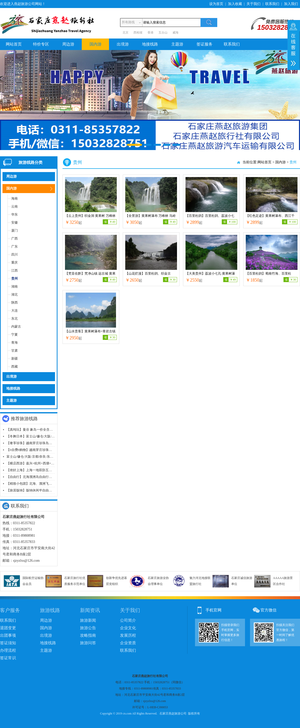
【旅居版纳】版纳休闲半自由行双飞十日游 (37, 490)
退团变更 (8, 628)
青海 (14, 342)
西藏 (14, 366)
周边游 (68, 44)
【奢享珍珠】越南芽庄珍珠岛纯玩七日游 (35, 443)
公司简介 (128, 620)
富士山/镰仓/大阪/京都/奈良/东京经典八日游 (38, 456)
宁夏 (14, 334)
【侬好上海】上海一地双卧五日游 (30, 470)
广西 (14, 238)
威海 (175, 32)
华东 (14, 214)
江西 (14, 270)
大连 (14, 310)
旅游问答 (88, 643)
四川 (14, 254)
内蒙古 (16, 326)
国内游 (96, 44)
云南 (14, 206)
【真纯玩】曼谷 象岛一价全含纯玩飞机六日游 (39, 429)
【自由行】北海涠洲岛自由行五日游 (32, 477)
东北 (14, 318)
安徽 (14, 222)
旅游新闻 (88, 620)
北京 (125, 32)
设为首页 (216, 4)
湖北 (14, 294)
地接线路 (150, 44)
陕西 (14, 302)
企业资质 (128, 643)
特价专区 (41, 44)
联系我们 (272, 4)
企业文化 (128, 628)
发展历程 (128, 635)
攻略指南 (88, 635)
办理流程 (8, 650)
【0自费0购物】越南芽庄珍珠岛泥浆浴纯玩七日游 (42, 450)
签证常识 (8, 658)
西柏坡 (138, 32)
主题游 (177, 44)
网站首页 (14, 44)
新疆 (14, 358)
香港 (151, 32)
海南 (14, 198)
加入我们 (291, 4)
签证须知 (8, 643)
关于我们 (253, 4)
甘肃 (14, 350)
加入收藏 (235, 4)
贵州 (14, 278)
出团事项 (8, 635)
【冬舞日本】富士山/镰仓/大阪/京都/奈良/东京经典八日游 (47, 436)
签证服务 (204, 44)
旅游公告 (88, 628)
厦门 (14, 230)
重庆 (14, 262)
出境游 (123, 44)
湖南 (14, 286)
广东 (14, 246)
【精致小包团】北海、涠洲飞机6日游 (33, 483)
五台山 (163, 32)
